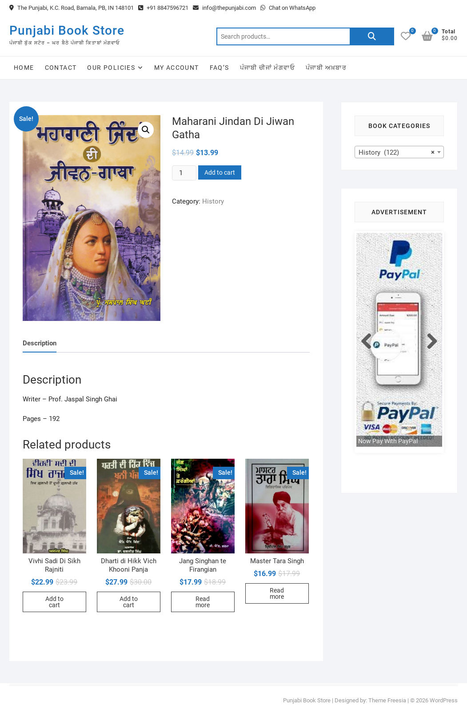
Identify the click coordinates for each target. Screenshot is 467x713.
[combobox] (399, 152)
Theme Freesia (387, 700)
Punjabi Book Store (66, 30)
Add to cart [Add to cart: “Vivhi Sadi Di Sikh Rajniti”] (54, 602)
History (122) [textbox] (397, 152)
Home (24, 67)
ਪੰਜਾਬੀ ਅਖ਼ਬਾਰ (326, 67)
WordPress (444, 700)
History (213, 201)
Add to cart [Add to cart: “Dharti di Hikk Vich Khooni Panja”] (129, 602)
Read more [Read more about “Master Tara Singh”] (277, 593)
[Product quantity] (184, 172)
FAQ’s (219, 67)
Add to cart (219, 172)
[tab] (39, 343)
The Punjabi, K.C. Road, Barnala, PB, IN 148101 (71, 7)
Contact (61, 67)
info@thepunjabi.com (224, 7)
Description (39, 343)
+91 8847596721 (163, 7)
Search (372, 36)
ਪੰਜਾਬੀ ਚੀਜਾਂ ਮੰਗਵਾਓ (267, 67)
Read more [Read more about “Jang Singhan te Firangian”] (203, 602)
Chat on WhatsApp (287, 7)
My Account (176, 67)
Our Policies (111, 67)
